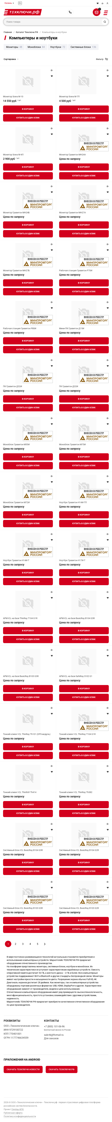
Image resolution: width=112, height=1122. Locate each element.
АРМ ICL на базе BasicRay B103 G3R (21, 676)
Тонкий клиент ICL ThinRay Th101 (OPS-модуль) (26, 734)
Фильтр (99, 59)
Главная (8, 32)
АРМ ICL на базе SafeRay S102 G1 (75, 676)
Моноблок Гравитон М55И (16, 444)
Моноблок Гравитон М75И (72, 444)
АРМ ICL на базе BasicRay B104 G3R (77, 618)
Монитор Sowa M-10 (13, 96)
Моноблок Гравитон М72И (16, 502)
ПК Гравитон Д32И (68, 386)
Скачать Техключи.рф (61, 1069)
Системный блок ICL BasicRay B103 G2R (79, 908)
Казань (8, 3)
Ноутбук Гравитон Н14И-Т (16, 560)
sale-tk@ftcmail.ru (54, 1034)
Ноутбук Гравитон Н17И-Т (72, 560)
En (20, 3)
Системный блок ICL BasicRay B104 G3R (23, 850)
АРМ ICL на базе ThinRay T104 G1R (20, 618)
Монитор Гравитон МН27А (72, 212)
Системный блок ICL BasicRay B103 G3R (23, 908)
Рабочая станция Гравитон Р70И (75, 270)
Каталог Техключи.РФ (27, 32)
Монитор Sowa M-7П (69, 96)
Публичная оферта (13, 1113)
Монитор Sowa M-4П (13, 154)
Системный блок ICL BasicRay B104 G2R (79, 850)
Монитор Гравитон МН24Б (16, 212)
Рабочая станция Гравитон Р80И (19, 328)
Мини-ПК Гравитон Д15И (71, 328)
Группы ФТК (17, 1109)
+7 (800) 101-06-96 (70, 12)
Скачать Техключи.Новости (23, 1069)
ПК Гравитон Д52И (12, 386)
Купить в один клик (28, 117)
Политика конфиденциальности (20, 1116)
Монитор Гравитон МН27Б (16, 270)
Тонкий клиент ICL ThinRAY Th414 (19, 792)
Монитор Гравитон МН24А (72, 154)
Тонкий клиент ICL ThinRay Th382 (75, 792)
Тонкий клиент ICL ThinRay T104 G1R (77, 734)
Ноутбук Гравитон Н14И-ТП (73, 502)
